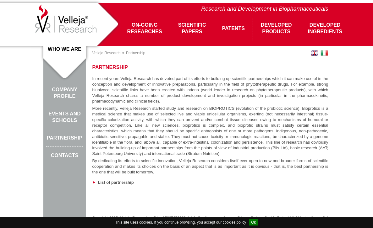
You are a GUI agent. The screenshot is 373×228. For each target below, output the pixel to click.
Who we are (64, 49)
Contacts (65, 155)
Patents (233, 28)
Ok (253, 222)
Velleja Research (106, 53)
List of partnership (113, 182)
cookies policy (234, 222)
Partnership (65, 138)
